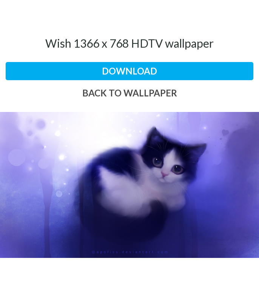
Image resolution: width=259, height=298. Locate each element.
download (129, 70)
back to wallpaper (129, 92)
